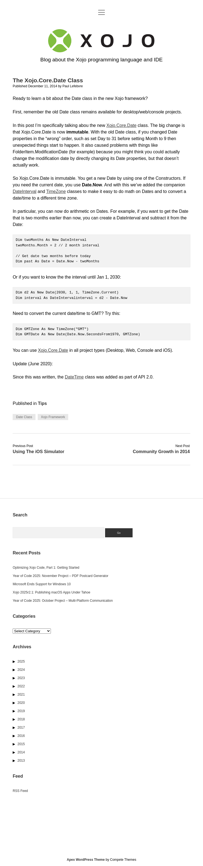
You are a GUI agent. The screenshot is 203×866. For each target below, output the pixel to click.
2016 (21, 736)
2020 (21, 703)
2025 (21, 661)
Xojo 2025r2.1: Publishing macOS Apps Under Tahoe (51, 592)
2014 (21, 752)
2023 (21, 678)
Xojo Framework (53, 417)
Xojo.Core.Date (121, 125)
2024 (21, 670)
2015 (21, 744)
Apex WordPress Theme (86, 860)
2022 (21, 686)
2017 (21, 727)
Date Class (24, 417)
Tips (42, 403)
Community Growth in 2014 (161, 451)
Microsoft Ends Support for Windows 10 (42, 584)
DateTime (74, 377)
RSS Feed (20, 791)
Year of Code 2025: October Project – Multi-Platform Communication (63, 601)
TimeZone (56, 191)
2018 (21, 719)
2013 (21, 760)
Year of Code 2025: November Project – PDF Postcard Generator (60, 576)
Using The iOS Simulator (38, 451)
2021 (21, 694)
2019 (21, 711)
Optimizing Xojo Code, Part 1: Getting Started (46, 568)
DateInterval (24, 191)
